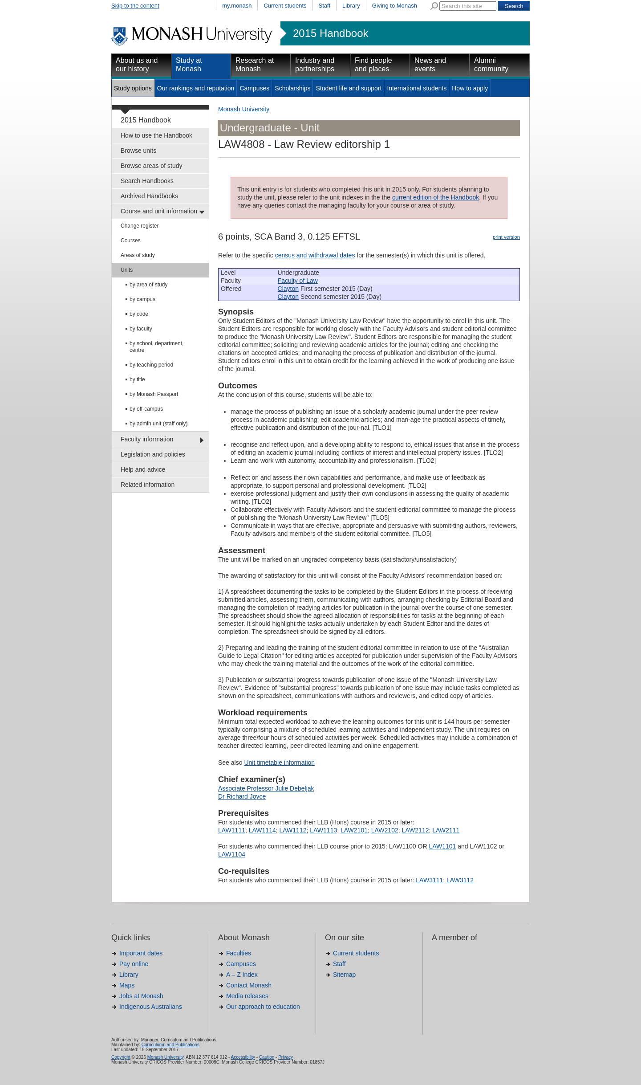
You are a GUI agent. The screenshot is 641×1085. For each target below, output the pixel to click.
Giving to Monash (394, 5)
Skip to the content (135, 5)
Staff (325, 5)
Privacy (285, 1057)
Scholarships (292, 88)
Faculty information (147, 439)
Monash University (243, 109)
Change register (139, 226)
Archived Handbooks (149, 196)
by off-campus (146, 409)
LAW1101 (442, 846)
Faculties (238, 953)
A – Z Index (242, 974)
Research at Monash (254, 65)
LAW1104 (231, 854)
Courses (131, 240)
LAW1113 (323, 830)
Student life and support (348, 88)
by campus (142, 299)
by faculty (141, 329)
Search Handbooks (147, 180)
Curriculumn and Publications (170, 1044)
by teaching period (151, 365)
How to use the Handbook (156, 135)
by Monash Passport (154, 394)
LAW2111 (445, 830)
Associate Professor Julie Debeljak (266, 788)
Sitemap (344, 974)
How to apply (470, 88)
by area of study (148, 284)
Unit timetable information (279, 762)
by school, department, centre (156, 346)
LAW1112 (293, 830)
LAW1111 (231, 830)
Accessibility (243, 1057)
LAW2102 (384, 830)
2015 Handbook (330, 33)
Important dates (140, 953)
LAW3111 (429, 880)
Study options (133, 88)
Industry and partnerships (314, 65)
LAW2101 (354, 830)
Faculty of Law (298, 280)
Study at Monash (189, 65)
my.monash (237, 5)
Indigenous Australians (150, 1006)
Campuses (254, 88)
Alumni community (491, 65)
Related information (147, 484)
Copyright (120, 1057)
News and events (430, 65)
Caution (266, 1057)
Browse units (138, 150)
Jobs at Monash (141, 995)
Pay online (133, 963)
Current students (285, 5)
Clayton (288, 288)
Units (127, 270)
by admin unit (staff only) (159, 423)
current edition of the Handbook (435, 197)
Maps (126, 985)
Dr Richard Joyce (242, 796)
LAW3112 (460, 880)
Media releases (247, 995)
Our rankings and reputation (196, 88)
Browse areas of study (152, 165)
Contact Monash (249, 985)
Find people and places (373, 65)
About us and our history (137, 65)
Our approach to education (263, 1006)
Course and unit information (159, 211)
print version (506, 237)
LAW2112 (415, 830)
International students (416, 88)
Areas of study (138, 255)
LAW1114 (262, 830)
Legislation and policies (153, 454)
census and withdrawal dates (315, 255)
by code (139, 314)
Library (351, 5)
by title (137, 379)
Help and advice (143, 469)
